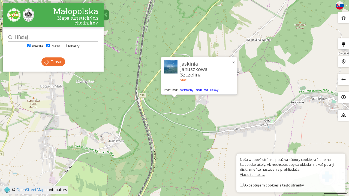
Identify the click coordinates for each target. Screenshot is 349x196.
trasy (52, 46)
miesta (35, 46)
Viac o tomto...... (252, 174)
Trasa (52, 61)
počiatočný (186, 90)
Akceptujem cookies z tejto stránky (274, 185)
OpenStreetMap (30, 189)
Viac (183, 80)
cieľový (214, 90)
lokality (71, 46)
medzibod (201, 90)
